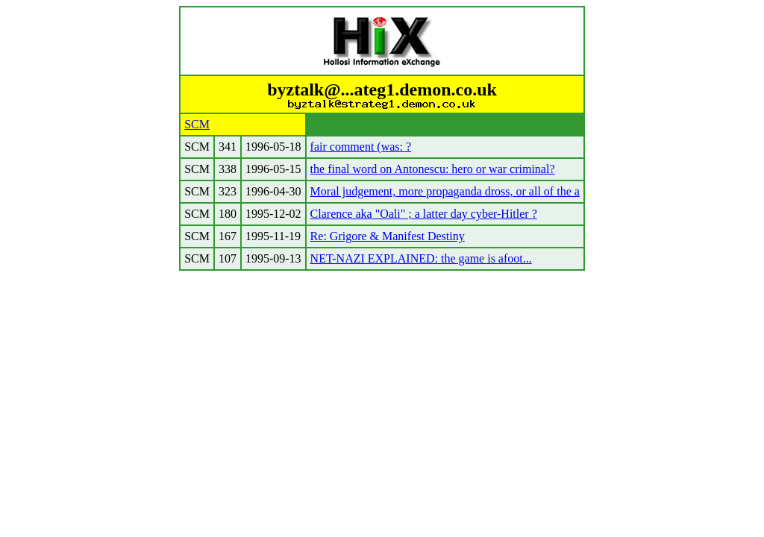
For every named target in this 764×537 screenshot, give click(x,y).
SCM (197, 124)
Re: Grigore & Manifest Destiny (387, 236)
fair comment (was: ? (361, 146)
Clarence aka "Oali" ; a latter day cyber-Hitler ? (423, 213)
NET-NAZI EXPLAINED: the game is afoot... (421, 258)
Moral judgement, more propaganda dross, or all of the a (445, 191)
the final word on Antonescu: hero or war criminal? (432, 169)
